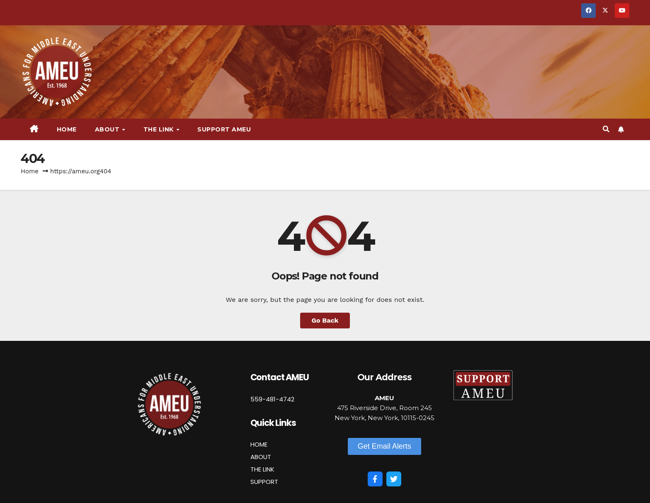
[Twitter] (393, 478)
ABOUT (260, 456)
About (108, 129)
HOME (258, 444)
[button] (606, 129)
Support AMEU (224, 129)
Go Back (325, 320)
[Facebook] (375, 478)
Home (67, 129)
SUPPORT (264, 481)
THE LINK (262, 469)
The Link (159, 129)
